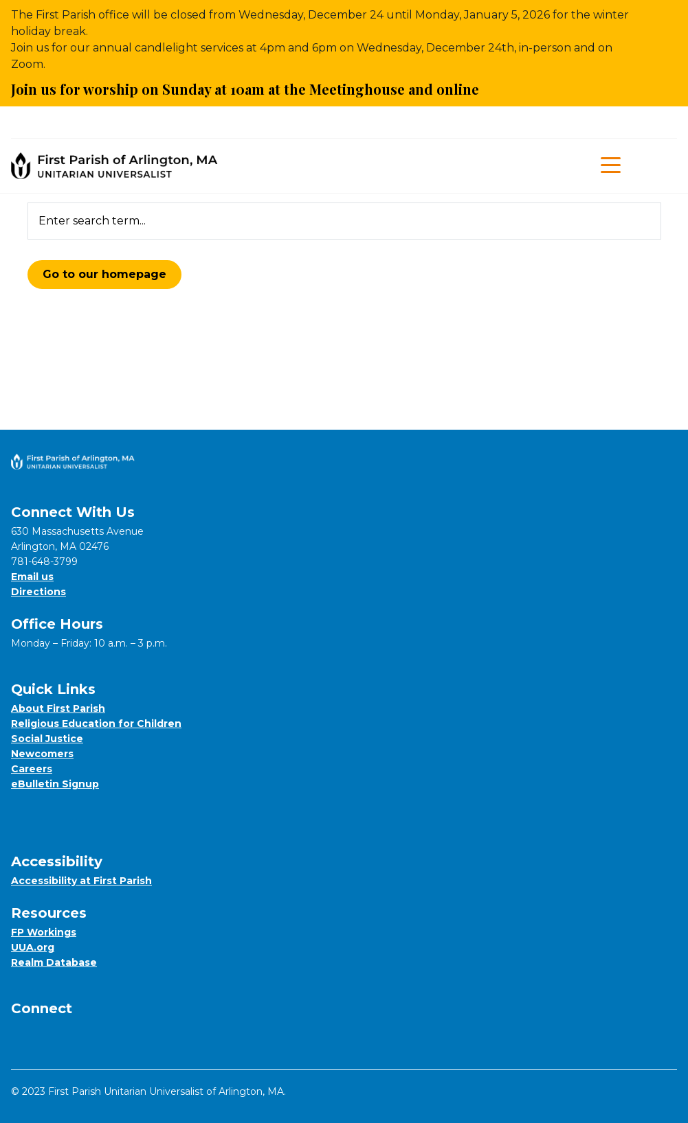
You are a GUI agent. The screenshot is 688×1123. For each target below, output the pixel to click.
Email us (32, 576)
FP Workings (43, 932)
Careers (31, 769)
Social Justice (47, 738)
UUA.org (32, 947)
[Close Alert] (667, 53)
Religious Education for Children (96, 723)
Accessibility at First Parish (81, 881)
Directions (38, 592)
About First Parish (58, 708)
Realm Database (54, 962)
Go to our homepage (104, 274)
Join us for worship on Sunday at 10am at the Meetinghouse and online (253, 89)
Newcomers (42, 754)
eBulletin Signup (55, 784)
